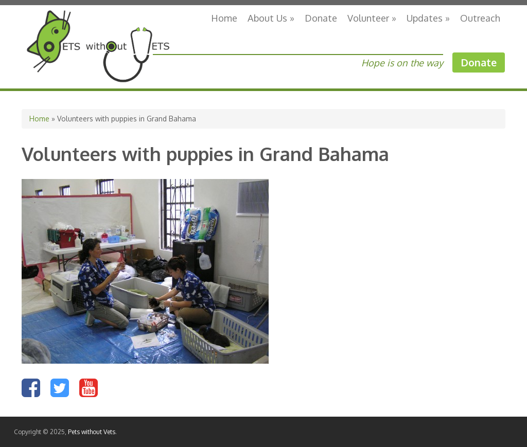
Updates (428, 18)
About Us (271, 18)
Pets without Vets (91, 432)
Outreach (480, 18)
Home (224, 18)
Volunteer (371, 18)
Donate (321, 18)
